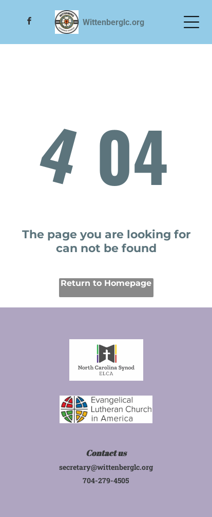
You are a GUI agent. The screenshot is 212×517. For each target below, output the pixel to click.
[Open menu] (191, 22)
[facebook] (29, 22)
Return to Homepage (106, 283)
